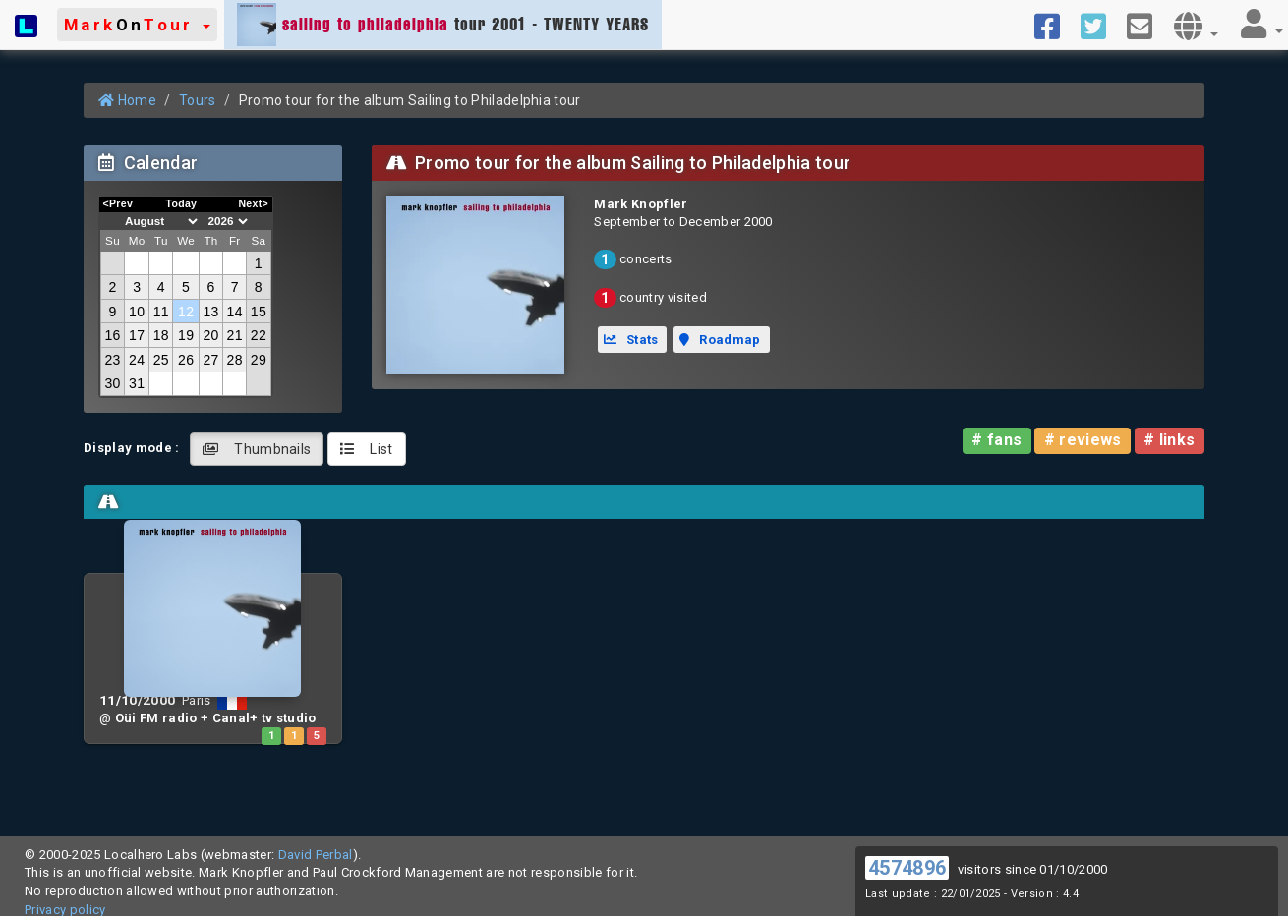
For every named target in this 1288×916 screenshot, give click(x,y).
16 (112, 335)
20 (210, 335)
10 (137, 311)
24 (137, 360)
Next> (253, 203)
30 (112, 383)
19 (186, 335)
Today (181, 203)
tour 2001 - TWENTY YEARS (443, 24)
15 (258, 311)
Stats (631, 339)
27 (210, 360)
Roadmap (719, 339)
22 (258, 335)
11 (161, 311)
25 (161, 360)
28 (235, 360)
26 (186, 360)
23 (112, 360)
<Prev (118, 203)
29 (258, 360)
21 (235, 335)
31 (137, 383)
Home (127, 100)
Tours (197, 100)
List (366, 449)
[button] (137, 24)
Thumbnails (257, 449)
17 (137, 335)
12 (186, 311)
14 (235, 311)
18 (161, 335)
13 (210, 311)
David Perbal (315, 854)
